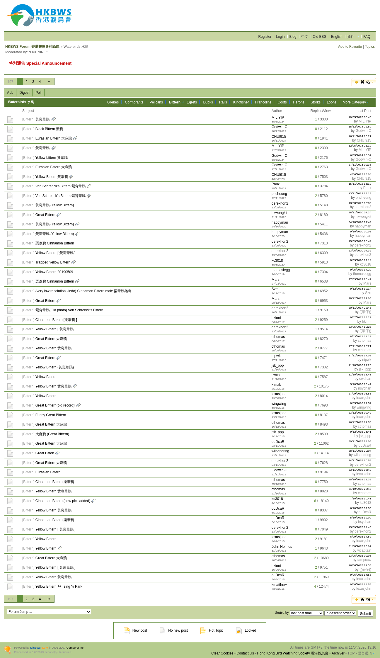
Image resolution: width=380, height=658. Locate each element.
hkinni (276, 318)
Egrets (192, 102)
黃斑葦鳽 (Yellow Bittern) (54, 205)
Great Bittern (45, 215)
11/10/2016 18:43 (360, 374)
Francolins (263, 102)
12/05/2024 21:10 (360, 145)
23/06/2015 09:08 (360, 555)
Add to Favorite (350, 47)
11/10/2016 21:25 (360, 365)
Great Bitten (44, 453)
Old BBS (319, 37)
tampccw (364, 560)
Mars (276, 280)
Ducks (208, 102)
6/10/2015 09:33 (360, 508)
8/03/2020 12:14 (360, 260)
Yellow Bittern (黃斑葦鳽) (54, 367)
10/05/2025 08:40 (360, 117)
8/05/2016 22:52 (360, 403)
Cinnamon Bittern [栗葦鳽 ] (56, 320)
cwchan (278, 375)
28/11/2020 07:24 (360, 212)
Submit (365, 614)
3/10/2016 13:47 (360, 384)
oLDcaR (278, 442)
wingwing (279, 404)
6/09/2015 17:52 (360, 536)
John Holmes (282, 547)
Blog (292, 37)
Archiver (338, 653)
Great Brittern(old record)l (55, 405)
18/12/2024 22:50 (360, 126)
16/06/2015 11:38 (360, 565)
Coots (282, 102)
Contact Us (245, 653)
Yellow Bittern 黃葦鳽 (51, 177)
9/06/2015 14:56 (360, 574)
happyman (280, 222)
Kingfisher (241, 102)
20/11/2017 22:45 (360, 307)
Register (265, 37)
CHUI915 (279, 137)
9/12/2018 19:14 (360, 288)
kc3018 (277, 261)
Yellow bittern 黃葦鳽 (51, 158)
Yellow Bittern (45, 377)
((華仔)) (365, 312)
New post (135, 630)
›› (48, 81)
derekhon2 (280, 203)
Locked (246, 630)
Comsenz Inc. (75, 647)
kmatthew (279, 585)
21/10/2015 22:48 (360, 488)
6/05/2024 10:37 (360, 155)
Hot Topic (212, 630)
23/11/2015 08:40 (360, 469)
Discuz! (35, 647)
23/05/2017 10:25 (360, 326)
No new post (174, 630)
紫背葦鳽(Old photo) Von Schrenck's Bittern (69, 310)
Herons (298, 102)
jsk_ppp (278, 365)
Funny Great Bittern (50, 415)
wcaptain (364, 550)
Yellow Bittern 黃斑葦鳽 (53, 510)
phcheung (279, 194)
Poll (38, 93)
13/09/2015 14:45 (360, 527)
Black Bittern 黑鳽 (49, 129)
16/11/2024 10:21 (360, 136)
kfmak (276, 384)
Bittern (28, 119)
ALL (10, 93)
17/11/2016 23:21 (360, 346)
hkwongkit (279, 213)
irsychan (364, 388)
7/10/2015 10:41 (360, 498)
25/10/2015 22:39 (360, 479)
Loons (332, 102)
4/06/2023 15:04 (360, 174)
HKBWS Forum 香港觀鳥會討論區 (32, 47)
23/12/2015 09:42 (360, 412)
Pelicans (156, 102)
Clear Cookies (222, 653)
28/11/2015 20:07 (360, 450)
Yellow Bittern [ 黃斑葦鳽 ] (55, 253)
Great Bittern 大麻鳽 (51, 339)
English (336, 37)
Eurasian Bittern (47, 472)
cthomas (278, 337)
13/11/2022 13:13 (360, 193)
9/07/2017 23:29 (360, 317)
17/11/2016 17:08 (360, 355)
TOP (351, 653)
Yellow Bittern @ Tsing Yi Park (58, 586)
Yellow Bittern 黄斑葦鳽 (53, 348)
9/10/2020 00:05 (360, 231)
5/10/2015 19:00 (360, 517)
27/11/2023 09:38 (360, 164)
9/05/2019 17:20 (360, 269)
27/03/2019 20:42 (360, 279)
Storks (316, 102)
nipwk (276, 356)
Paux (276, 184)
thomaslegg (281, 270)
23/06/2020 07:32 (360, 250)
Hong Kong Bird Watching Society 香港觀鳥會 (292, 653)
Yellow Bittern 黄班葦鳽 (53, 491)
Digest (24, 93)
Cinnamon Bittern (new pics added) (62, 501)
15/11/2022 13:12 (360, 183)
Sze (275, 289)
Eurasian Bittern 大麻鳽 (53, 138)
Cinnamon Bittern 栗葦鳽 (54, 482)
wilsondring (280, 451)
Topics (370, 47)
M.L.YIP (278, 117)
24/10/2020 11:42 (360, 222)
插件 (350, 37)
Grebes (113, 102)
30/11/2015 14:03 (360, 441)
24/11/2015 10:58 (360, 460)
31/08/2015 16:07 (360, 546)
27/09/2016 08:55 (360, 393)
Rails (223, 102)
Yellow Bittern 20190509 (54, 272)
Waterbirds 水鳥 (21, 102)
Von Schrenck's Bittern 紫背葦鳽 (60, 186)
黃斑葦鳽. (42, 119)
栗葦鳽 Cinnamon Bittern (54, 243)
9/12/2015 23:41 (360, 431)
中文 (304, 37)
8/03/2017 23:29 (360, 336)
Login (280, 37)
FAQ (366, 37)
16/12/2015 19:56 (360, 422)
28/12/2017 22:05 (360, 298)
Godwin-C (279, 127)
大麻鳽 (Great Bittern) (52, 434)
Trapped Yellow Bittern (52, 262)
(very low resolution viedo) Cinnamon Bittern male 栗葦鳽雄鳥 (83, 291)
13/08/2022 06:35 (360, 203)
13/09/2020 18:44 (360, 241)
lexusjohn (279, 394)
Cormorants (134, 102)
